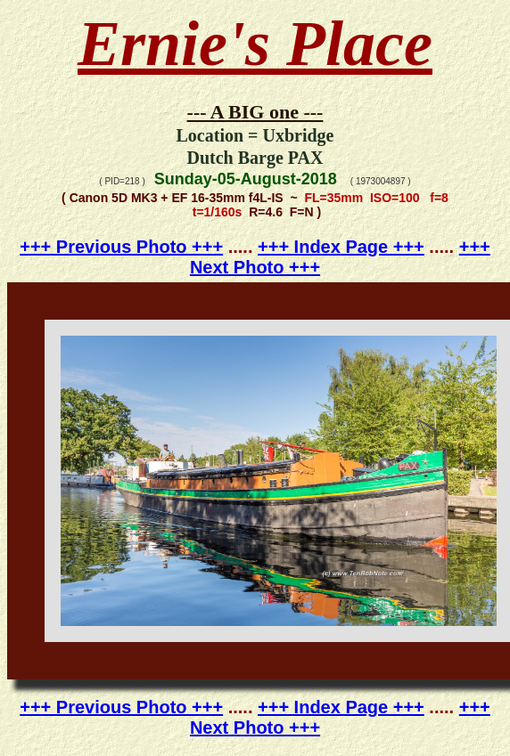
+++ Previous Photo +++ (121, 246)
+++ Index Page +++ (341, 246)
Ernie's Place (255, 43)
